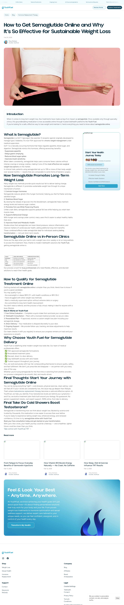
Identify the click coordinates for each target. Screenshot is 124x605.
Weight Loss (12, 561)
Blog (37, 561)
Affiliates (39, 564)
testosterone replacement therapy (27, 391)
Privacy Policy (97, 570)
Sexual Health (12, 564)
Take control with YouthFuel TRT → (17, 429)
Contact (67, 561)
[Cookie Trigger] (99, 560)
